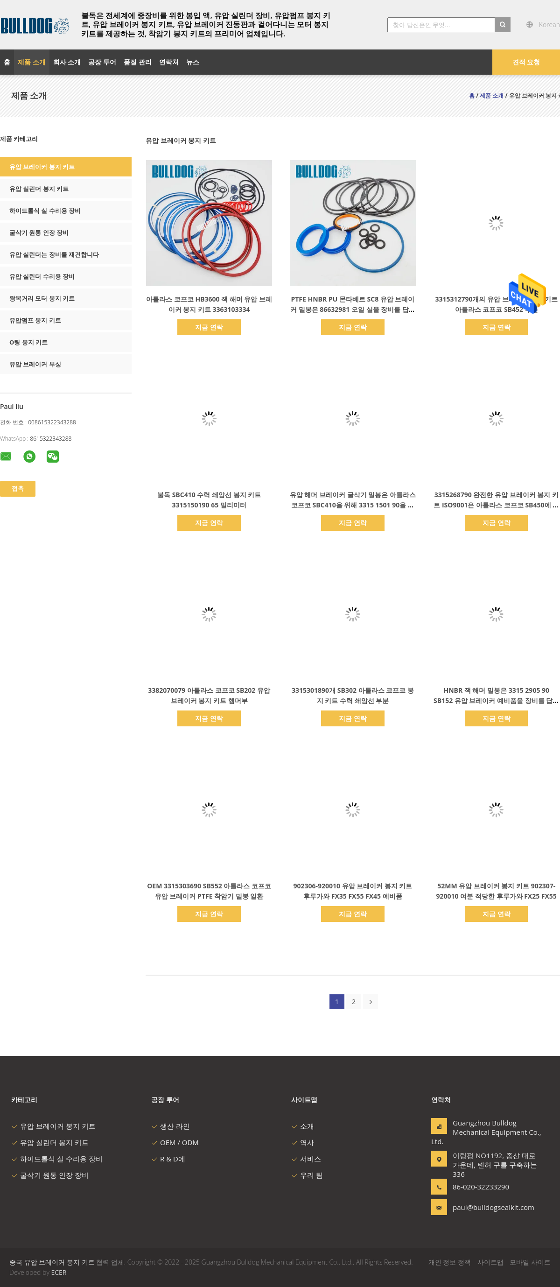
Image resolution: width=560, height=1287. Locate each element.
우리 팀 (307, 1175)
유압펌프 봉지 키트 (35, 320)
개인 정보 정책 (449, 1262)
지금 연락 (209, 327)
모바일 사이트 (530, 1262)
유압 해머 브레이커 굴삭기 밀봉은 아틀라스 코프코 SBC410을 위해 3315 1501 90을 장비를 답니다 (353, 505)
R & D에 (168, 1158)
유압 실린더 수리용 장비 (42, 276)
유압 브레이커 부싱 (35, 364)
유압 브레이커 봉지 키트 (42, 166)
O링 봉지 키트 (28, 342)
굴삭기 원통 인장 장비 (39, 232)
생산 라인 (170, 1126)
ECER (58, 1272)
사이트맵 (490, 1262)
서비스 (306, 1158)
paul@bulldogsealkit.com (482, 1207)
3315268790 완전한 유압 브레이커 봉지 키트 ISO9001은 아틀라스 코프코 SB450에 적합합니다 (496, 505)
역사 (302, 1142)
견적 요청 (526, 61)
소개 (302, 1126)
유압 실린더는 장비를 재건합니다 (54, 254)
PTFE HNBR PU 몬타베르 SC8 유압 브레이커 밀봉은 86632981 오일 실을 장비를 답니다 (352, 309)
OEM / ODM (175, 1142)
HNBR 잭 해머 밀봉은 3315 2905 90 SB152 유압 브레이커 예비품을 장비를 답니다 (496, 700)
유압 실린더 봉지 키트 (39, 188)
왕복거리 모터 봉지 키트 (42, 298)
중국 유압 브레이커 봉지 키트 (52, 1262)
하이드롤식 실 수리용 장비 (45, 210)
